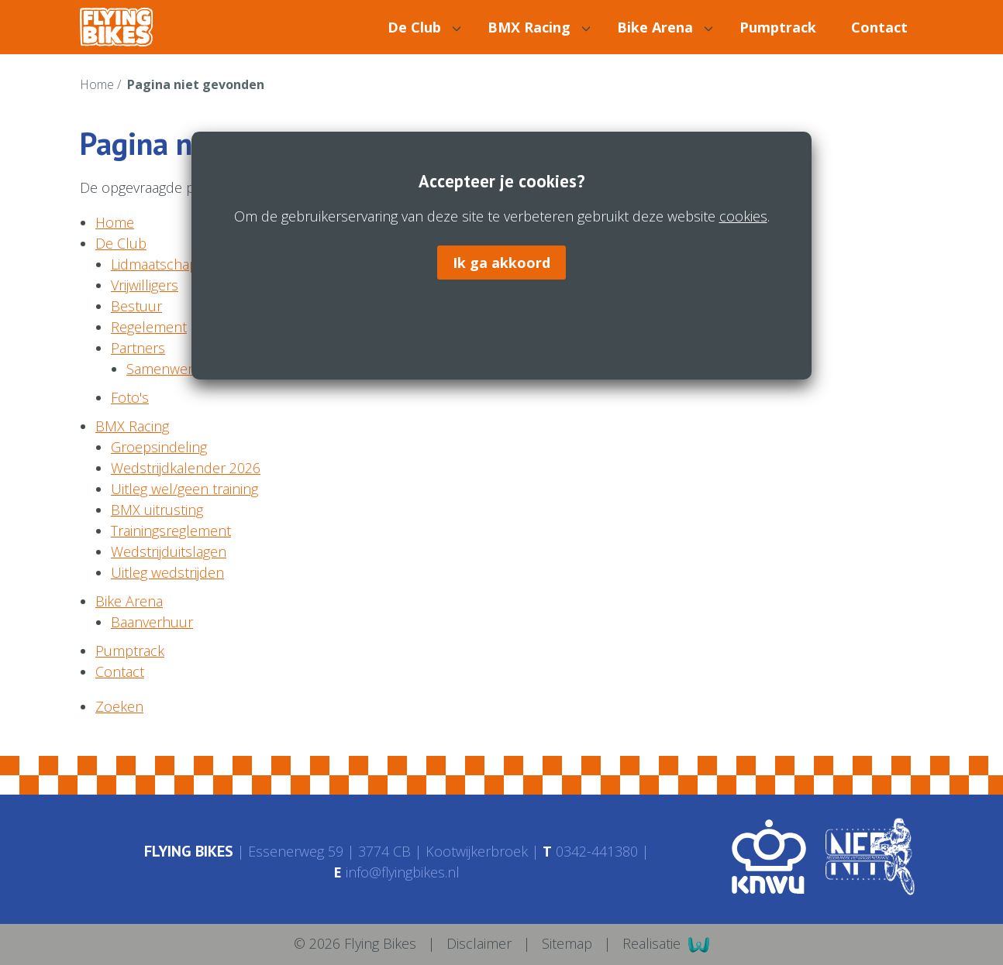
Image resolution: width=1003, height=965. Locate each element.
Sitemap (569, 943)
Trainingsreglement (171, 530)
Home (98, 84)
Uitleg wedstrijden (167, 572)
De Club (424, 27)
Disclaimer (480, 943)
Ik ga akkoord (501, 262)
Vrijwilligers (144, 285)
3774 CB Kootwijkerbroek (443, 851)
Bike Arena (664, 27)
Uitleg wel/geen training (184, 488)
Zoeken (119, 706)
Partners (138, 347)
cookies (743, 217)
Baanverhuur (152, 622)
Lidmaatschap (154, 264)
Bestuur (136, 306)
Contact (879, 27)
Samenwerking (172, 368)
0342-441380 (590, 851)
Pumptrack (777, 27)
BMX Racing (539, 27)
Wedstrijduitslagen (168, 551)
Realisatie (665, 944)
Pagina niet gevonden (195, 84)
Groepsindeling (159, 447)
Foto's (130, 397)
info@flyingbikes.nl (396, 872)
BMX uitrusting (157, 509)
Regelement (149, 327)
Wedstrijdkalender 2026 (185, 467)
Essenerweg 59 (295, 851)
